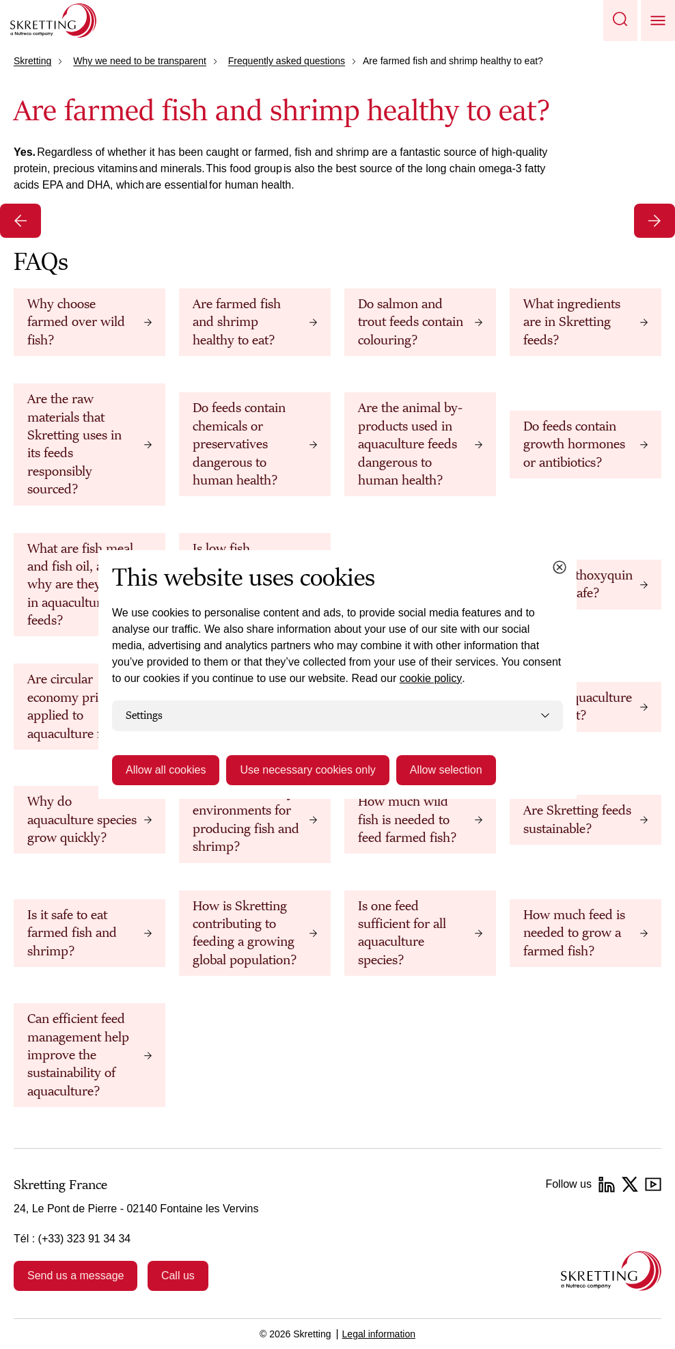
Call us (178, 1275)
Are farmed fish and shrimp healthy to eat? (237, 322)
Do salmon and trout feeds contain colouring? (410, 322)
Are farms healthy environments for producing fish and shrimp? (246, 819)
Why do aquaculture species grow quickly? (82, 819)
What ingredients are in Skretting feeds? (571, 322)
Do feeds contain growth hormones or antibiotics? (574, 444)
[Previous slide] (20, 221)
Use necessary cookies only (307, 770)
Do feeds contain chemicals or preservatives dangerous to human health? (239, 444)
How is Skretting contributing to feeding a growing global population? (245, 933)
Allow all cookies (166, 770)
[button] (620, 20)
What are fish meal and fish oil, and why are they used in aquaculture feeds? (80, 585)
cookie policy (431, 678)
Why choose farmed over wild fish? (76, 322)
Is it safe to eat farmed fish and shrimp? (72, 933)
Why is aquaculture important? (577, 706)
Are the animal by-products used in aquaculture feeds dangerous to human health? (410, 444)
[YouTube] (653, 1184)
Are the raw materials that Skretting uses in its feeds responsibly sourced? (74, 444)
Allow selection (446, 770)
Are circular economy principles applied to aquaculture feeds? (82, 706)
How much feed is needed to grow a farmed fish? (574, 933)
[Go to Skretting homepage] (53, 20)
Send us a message (75, 1275)
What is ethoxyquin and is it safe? (578, 584)
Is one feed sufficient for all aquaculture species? (402, 933)
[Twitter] (630, 1184)
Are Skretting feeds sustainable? (577, 819)
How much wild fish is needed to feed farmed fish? (407, 819)
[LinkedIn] (606, 1184)
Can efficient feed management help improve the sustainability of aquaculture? (78, 1055)
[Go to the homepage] (611, 1271)
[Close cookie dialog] (559, 567)
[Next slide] (654, 221)
